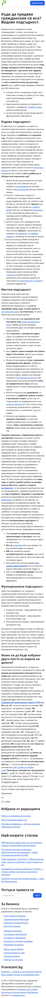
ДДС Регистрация (12, 926)
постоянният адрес (10, 311)
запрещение (23, 189)
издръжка (17, 545)
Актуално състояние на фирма (18, 941)
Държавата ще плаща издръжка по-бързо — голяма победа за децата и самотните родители (22, 872)
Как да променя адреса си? (14, 820)
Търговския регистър (26, 377)
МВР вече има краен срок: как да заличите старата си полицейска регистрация (21, 844)
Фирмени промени (13, 931)
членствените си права (30, 280)
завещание (6, 500)
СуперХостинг (18, 995)
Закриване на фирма (14, 944)
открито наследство (15, 404)
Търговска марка (12, 956)
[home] (15, 3)
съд (10, 85)
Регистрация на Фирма (15, 916)
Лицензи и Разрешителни (16, 922)
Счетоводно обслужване (15, 934)
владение (38, 210)
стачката (10, 275)
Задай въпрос (37, 3)
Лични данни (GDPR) (13, 949)
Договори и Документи (15, 937)
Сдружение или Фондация (16, 919)
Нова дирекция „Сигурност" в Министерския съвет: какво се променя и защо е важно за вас (22, 862)
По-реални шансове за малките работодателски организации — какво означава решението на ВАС (19, 852)
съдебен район (34, 107)
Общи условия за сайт (14, 952)
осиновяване (21, 186)
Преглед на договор (13, 959)
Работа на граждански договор (16, 816)
